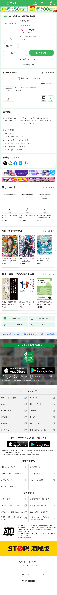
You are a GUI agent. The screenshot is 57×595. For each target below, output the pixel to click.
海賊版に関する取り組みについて (12, 518)
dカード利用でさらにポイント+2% (30, 36)
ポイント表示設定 (37, 480)
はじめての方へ (9, 467)
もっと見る (48, 187)
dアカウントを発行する (28, 562)
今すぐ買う (43, 53)
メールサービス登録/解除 (11, 474)
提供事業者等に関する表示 (40, 499)
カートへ (17, 53)
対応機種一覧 (35, 467)
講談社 (12, 133)
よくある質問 (35, 474)
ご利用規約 (5, 499)
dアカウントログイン (9, 486)
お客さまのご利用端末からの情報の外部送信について (40, 518)
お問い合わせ (6, 480)
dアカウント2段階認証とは (12, 512)
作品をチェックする (30, 59)
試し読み (13, 45)
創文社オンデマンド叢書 (19, 140)
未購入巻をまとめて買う (30, 78)
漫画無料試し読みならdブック (10, 334)
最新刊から (50, 83)
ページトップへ (28, 574)
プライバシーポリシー (10, 505)
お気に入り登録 (48, 72)
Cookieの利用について (39, 512)
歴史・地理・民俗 (17, 137)
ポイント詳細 (26, 32)
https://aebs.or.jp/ (25, 537)
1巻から (42, 83)
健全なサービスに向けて (39, 505)
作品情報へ (27, 65)
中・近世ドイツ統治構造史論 (26, 88)
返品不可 (22, 39)
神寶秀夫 (23, 21)
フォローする (28, 21)
